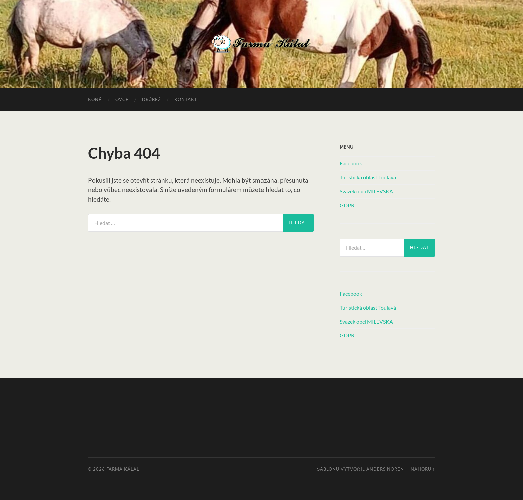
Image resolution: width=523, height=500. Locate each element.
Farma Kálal (122, 469)
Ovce (122, 99)
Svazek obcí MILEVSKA (366, 191)
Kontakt (185, 99)
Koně (95, 99)
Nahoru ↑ (423, 469)
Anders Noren (385, 469)
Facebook (351, 163)
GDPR (347, 205)
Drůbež (151, 99)
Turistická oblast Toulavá (368, 177)
